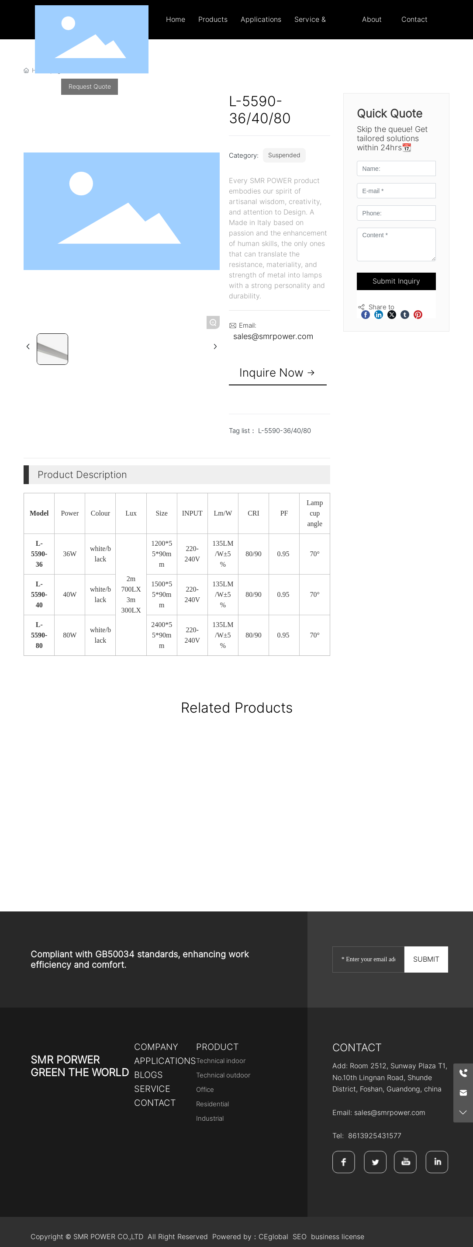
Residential (212, 1104)
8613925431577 (374, 1136)
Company (156, 1047)
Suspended (284, 155)
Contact (155, 1103)
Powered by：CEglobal (250, 1237)
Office (205, 1090)
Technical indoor (221, 1061)
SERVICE (152, 1089)
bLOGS (148, 1075)
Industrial (210, 1118)
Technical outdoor (223, 1075)
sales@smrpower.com (273, 336)
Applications (165, 1061)
